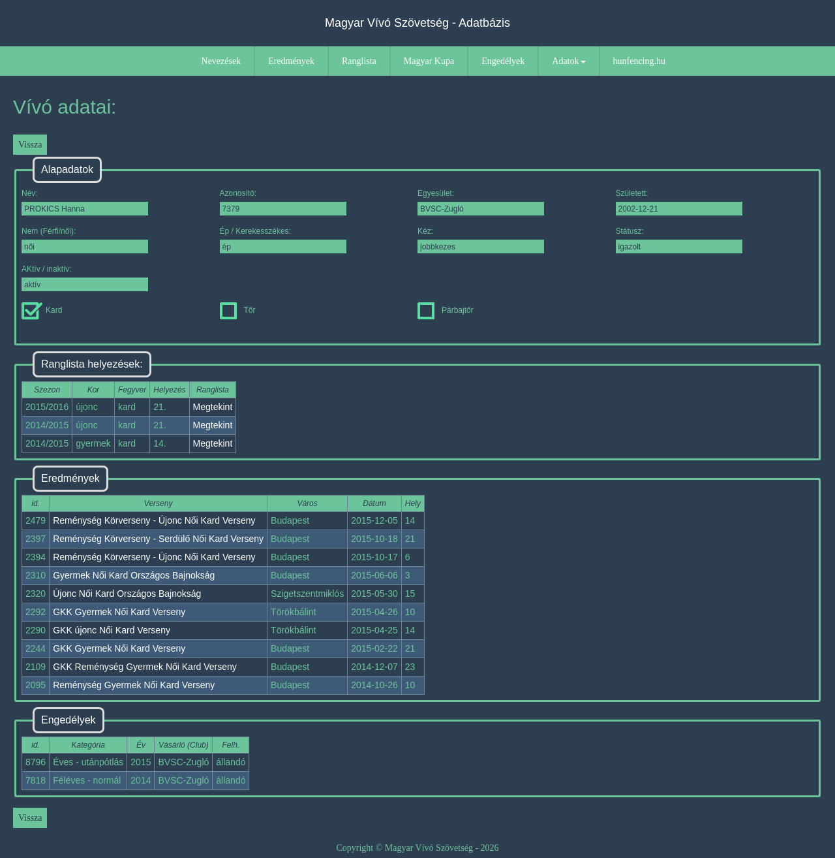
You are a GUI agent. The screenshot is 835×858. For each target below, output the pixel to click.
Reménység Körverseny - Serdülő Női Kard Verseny (158, 538)
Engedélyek (502, 61)
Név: (85, 202)
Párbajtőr (446, 310)
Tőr (238, 310)
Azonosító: (283, 202)
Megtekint (213, 407)
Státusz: (679, 240)
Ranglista (359, 61)
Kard (42, 310)
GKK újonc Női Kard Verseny (111, 630)
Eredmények (291, 61)
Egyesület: (481, 202)
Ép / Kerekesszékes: (283, 240)
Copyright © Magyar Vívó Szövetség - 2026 (417, 848)
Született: (679, 202)
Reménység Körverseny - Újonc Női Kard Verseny (154, 520)
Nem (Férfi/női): (85, 240)
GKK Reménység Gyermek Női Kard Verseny (145, 666)
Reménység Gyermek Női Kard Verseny (134, 685)
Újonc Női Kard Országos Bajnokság (127, 593)
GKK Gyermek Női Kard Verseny (119, 612)
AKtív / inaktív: (85, 277)
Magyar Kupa (429, 61)
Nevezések (221, 61)
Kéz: (481, 240)
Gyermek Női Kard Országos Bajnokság (134, 575)
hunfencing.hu (639, 61)
